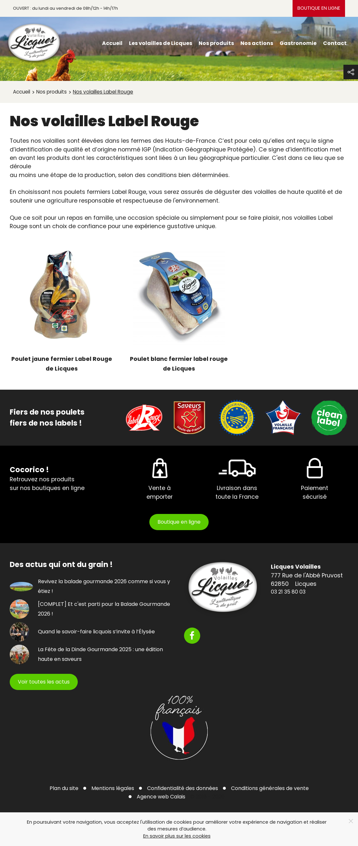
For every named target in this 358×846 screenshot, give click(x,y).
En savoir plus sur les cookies (177, 836)
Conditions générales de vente (270, 788)
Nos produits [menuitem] (216, 43)
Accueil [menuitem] (112, 43)
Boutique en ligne (318, 8)
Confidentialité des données (182, 788)
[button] (350, 72)
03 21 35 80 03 (288, 592)
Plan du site (64, 788)
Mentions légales (112, 788)
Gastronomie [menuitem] (298, 43)
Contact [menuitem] (335, 43)
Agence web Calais (161, 796)
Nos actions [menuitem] (256, 43)
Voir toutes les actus (44, 681)
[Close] (351, 821)
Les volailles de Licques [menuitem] (160, 43)
